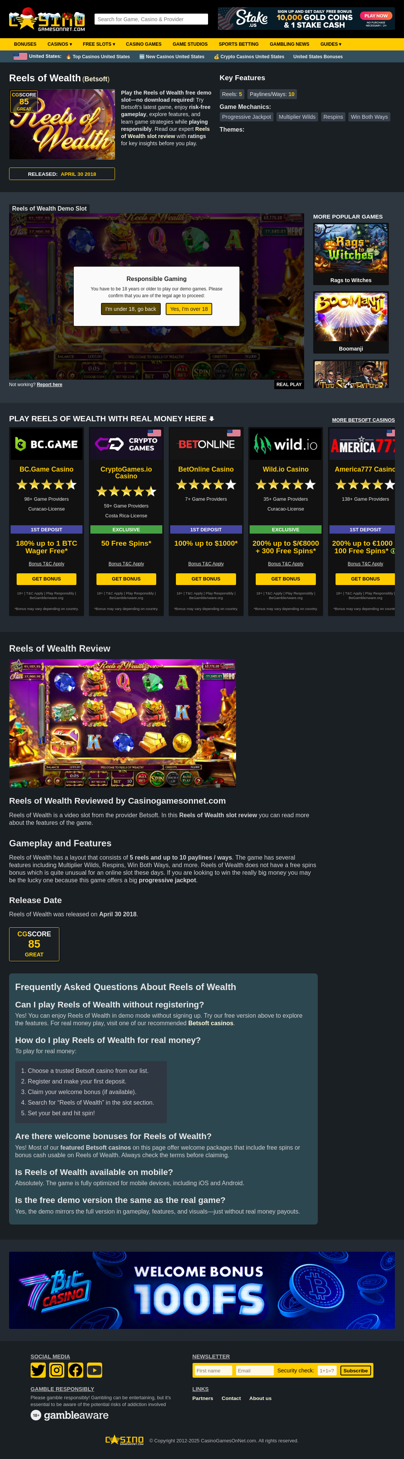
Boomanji (351, 349)
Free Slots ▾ (99, 44)
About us (260, 1398)
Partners (203, 1398)
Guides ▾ (330, 44)
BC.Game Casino (47, 469)
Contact (231, 1398)
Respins (333, 117)
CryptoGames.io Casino (126, 473)
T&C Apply (34, 593)
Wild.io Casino (286, 469)
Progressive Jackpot (246, 117)
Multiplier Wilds (297, 117)
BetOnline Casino (206, 469)
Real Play (289, 384)
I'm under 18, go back (131, 309)
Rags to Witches (351, 280)
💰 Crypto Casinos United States (249, 56)
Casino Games (144, 44)
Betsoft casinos (210, 1023)
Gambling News (289, 44)
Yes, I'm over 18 (189, 309)
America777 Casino (365, 469)
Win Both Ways (369, 117)
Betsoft (95, 79)
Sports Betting (238, 44)
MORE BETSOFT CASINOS (363, 420)
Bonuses (25, 44)
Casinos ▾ (60, 44)
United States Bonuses (318, 56)
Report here (49, 384)
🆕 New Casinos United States (172, 56)
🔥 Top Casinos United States (98, 56)
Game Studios (190, 44)
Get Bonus (46, 579)
